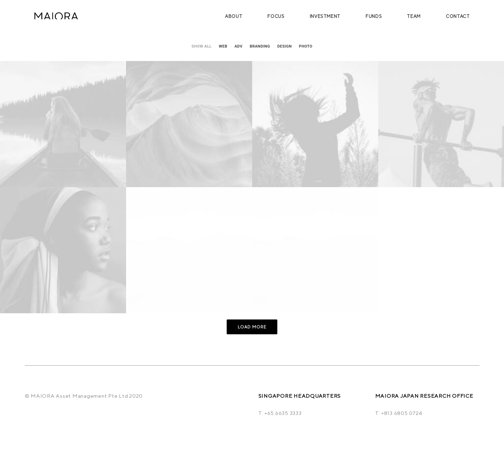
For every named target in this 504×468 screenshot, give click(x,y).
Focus (275, 16)
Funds (374, 16)
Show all (202, 46)
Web (223, 46)
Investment (325, 16)
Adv (239, 46)
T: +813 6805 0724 (398, 413)
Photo (305, 46)
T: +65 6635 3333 (280, 413)
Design (284, 46)
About (233, 16)
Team (414, 16)
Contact (458, 16)
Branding (260, 46)
